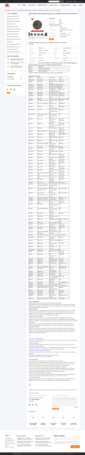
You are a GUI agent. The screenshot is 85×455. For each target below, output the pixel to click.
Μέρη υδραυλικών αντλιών (13, 46)
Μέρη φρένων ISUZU (11, 26)
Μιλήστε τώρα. (69, 1)
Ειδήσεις (74, 5)
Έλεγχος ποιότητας (53, 5)
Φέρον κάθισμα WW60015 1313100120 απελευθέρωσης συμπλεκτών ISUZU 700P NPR (53, 424)
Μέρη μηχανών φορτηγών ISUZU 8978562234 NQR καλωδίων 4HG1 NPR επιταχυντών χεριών (43, 442)
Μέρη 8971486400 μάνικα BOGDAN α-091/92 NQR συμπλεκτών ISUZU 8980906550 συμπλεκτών (33, 424)
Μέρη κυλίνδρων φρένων (12, 44)
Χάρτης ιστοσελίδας (9, 447)
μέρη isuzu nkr (10, 24)
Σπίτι (19, 5)
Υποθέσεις (80, 5)
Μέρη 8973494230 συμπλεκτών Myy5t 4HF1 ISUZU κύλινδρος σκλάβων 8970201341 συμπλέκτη (17, 67)
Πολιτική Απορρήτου (17, 453)
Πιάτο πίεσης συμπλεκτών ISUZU (70, 389)
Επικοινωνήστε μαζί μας (65, 5)
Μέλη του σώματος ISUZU (13, 39)
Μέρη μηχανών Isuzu (11, 18)
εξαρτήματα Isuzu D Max (12, 51)
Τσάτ (51, 39)
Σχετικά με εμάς (32, 5)
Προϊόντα (24, 5)
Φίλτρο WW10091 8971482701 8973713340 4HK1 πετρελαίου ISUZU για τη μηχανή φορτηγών (44, 445)
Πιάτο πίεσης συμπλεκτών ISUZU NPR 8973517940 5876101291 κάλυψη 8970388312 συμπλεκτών (17, 60)
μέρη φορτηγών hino (11, 49)
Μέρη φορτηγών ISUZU (12, 16)
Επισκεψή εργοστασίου (42, 5)
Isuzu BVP (9, 41)
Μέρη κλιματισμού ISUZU (12, 21)
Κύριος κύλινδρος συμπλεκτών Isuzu (39, 389)
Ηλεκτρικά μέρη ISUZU (12, 36)
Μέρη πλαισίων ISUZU (12, 34)
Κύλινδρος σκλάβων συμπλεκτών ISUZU (55, 389)
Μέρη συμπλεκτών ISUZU (22, 10)
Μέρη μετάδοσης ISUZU (12, 31)
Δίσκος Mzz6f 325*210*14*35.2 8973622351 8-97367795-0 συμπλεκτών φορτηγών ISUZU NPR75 (73, 424)
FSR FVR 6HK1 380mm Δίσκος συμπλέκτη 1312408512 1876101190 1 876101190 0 (38, 38)
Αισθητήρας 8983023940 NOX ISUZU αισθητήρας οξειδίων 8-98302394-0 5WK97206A (24, 445)
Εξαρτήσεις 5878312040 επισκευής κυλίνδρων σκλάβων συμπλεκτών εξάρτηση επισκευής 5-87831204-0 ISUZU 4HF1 (43, 424)
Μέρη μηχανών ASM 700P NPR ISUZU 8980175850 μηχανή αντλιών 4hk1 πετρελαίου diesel (43, 439)
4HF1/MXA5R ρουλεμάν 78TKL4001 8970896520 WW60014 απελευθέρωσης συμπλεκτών (63, 424)
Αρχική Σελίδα (8, 10)
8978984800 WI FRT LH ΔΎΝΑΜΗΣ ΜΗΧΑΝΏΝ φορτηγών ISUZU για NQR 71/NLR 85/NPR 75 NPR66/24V (24, 439)
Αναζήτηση (62, 1)
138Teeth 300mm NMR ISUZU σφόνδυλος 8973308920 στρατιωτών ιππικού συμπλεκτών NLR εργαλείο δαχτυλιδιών (25, 442)
